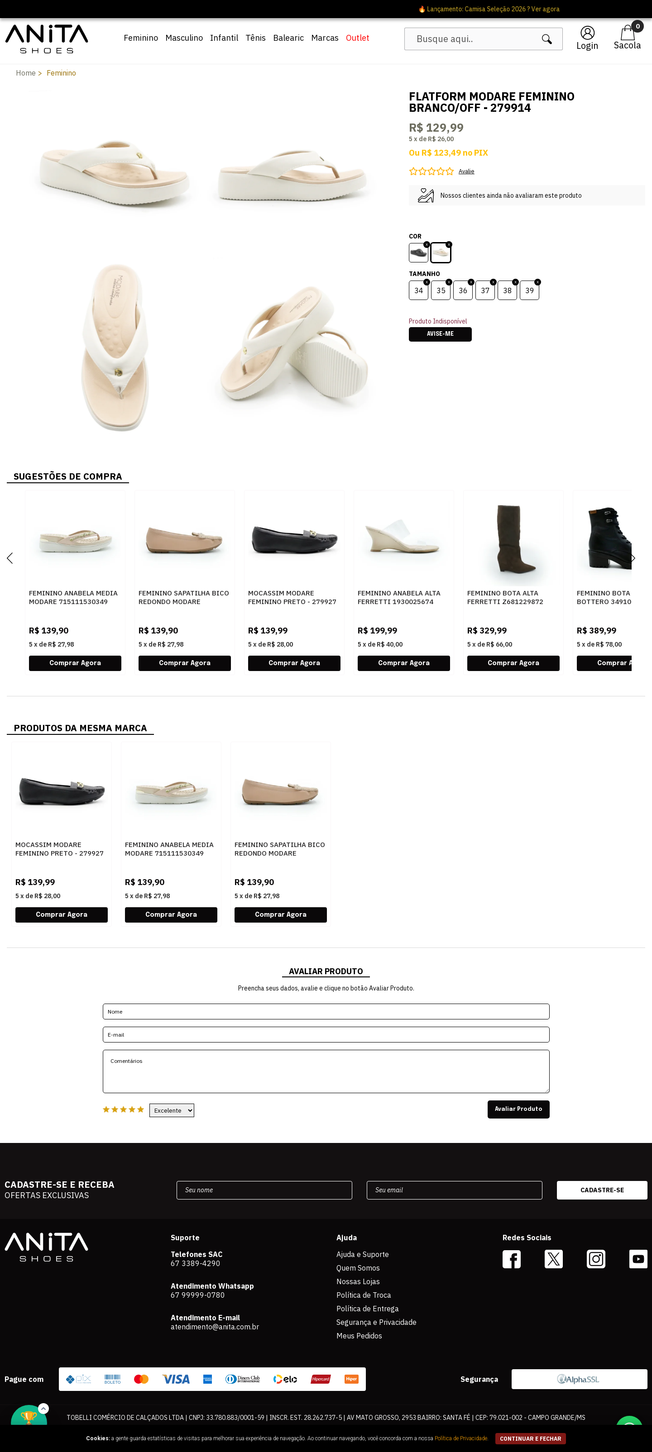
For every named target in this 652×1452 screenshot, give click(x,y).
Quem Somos (358, 1267)
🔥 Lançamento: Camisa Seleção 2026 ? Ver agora (326, 9)
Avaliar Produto (518, 1109)
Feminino (141, 38)
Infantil (224, 38)
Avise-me (440, 334)
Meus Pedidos (359, 1335)
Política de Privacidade (461, 1438)
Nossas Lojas (358, 1281)
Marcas (325, 38)
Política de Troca (363, 1295)
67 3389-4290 (196, 1263)
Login (587, 45)
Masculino (184, 38)
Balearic (288, 38)
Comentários (326, 1071)
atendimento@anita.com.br (215, 1326)
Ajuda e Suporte (362, 1254)
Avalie (467, 171)
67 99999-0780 (198, 1295)
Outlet (357, 38)
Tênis (255, 38)
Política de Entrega (367, 1308)
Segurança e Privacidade (376, 1322)
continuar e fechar (530, 1438)
